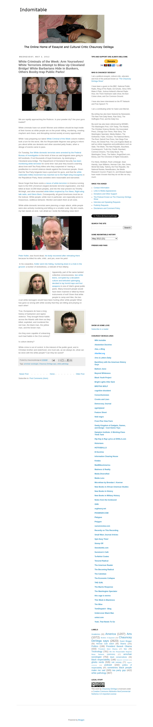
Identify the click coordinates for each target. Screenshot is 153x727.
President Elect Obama (107, 649)
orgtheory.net (100, 509)
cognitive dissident (103, 391)
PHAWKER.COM (101, 513)
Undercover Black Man (104, 613)
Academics (95, 634)
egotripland (99, 408)
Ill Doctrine (99, 452)
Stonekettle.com (101, 548)
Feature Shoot (101, 412)
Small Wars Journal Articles (106, 535)
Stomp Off (99, 543)
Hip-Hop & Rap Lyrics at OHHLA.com (110, 439)
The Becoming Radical (104, 570)
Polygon (98, 522)
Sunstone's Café (102, 552)
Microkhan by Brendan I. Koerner (109, 482)
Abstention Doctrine (103, 345)
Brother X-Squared (108, 638)
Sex (125, 649)
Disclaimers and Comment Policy (107, 208)
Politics (94, 646)
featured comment (122, 660)
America (110, 633)
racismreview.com (102, 526)
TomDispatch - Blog (103, 609)
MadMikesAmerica (102, 465)
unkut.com (99, 617)
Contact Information (101, 188)
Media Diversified (102, 474)
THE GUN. (99, 583)
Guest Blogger (126, 641)
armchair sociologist (31, 364)
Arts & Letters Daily (103, 358)
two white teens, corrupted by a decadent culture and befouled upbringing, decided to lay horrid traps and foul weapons (67, 280)
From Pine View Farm (104, 421)
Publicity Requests (101, 205)
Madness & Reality (102, 469)
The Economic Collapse (105, 578)
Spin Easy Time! (101, 539)
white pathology (62, 364)
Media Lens (99, 478)
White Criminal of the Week (59, 139)
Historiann (99, 443)
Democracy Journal (103, 404)
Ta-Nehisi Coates (102, 556)
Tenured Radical (101, 561)
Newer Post (24, 374)
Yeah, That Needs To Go (105, 622)
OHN (97, 504)
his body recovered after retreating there (62, 256)
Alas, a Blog (100, 349)
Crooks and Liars (102, 399)
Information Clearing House (106, 456)
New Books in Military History (107, 496)
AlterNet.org (100, 353)
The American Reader (104, 565)
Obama (123, 644)
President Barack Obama (119, 646)
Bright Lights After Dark (105, 382)
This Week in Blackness (105, 600)
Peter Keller (24, 256)
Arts (129, 633)
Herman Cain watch (105, 644)
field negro (99, 417)
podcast (108, 665)
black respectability (100, 659)
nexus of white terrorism (56, 183)
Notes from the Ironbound (106, 500)
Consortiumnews (102, 395)
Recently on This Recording (106, 530)
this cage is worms (103, 596)
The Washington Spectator (106, 591)
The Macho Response (104, 587)
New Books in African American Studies (111, 487)
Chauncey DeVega (109, 689)
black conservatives (118, 657)
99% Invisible (100, 340)
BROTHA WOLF (101, 386)
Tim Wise (98, 604)
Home (52, 374)
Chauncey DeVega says (47, 364)
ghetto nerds (97, 662)
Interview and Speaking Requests (107, 202)
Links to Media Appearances (105, 191)
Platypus (98, 517)
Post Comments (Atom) (38, 378)
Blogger (81, 720)
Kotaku (98, 461)
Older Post (80, 374)
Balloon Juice (100, 369)
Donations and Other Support (105, 194)
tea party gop (119, 670)
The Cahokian (100, 574)
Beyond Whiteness (103, 373)
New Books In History (104, 491)
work (97, 689)
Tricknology (96, 651)
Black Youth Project (103, 378)
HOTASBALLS (101, 448)
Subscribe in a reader (99, 329)
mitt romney (116, 662)
